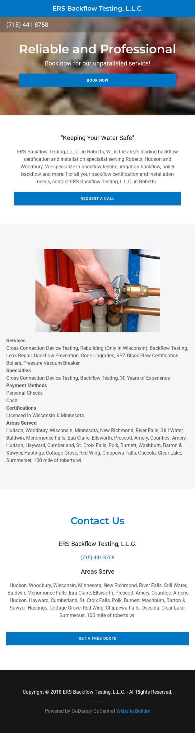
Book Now (98, 80)
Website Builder (133, 711)
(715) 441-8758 (27, 24)
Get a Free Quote (98, 638)
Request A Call (98, 198)
